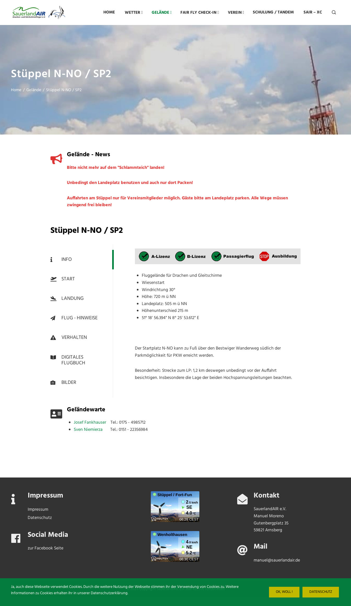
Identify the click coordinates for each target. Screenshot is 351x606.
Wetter (134, 12)
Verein (236, 12)
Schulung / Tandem (273, 12)
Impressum (38, 509)
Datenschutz (320, 592)
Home (109, 12)
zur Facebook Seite (45, 548)
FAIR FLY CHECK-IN (199, 12)
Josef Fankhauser (92, 422)
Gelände (162, 12)
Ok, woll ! (284, 592)
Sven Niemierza (92, 429)
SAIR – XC (313, 12)
